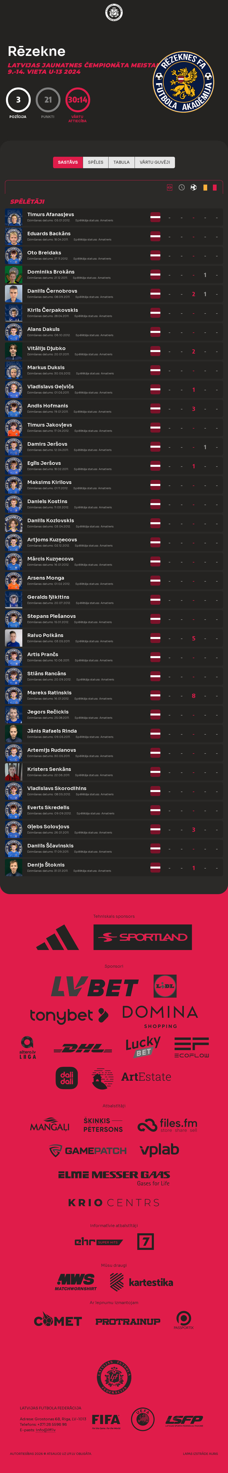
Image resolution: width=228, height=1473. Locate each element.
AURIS (213, 1454)
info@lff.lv (46, 1430)
